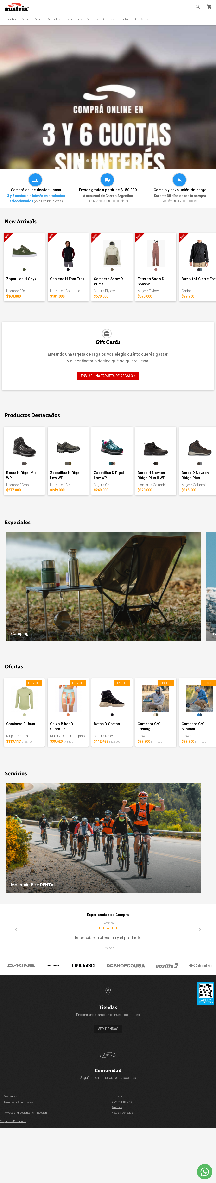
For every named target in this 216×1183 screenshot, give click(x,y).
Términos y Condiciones (18, 1171)
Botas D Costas (154, 793)
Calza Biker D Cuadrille (93, 793)
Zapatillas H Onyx (22, 301)
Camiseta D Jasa (21, 793)
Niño (38, 19)
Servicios (117, 1176)
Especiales (73, 19)
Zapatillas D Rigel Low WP (163, 518)
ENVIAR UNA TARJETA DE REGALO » (108, 399)
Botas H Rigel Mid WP (25, 518)
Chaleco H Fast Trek (91, 301)
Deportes (54, 19)
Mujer (26, 19)
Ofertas (108, 19)
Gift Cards (141, 19)
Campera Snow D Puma (161, 301)
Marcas (92, 19)
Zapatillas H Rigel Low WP (96, 518)
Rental (124, 19)
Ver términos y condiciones (179, 201)
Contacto (117, 1166)
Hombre (10, 19)
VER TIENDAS (108, 1098)
